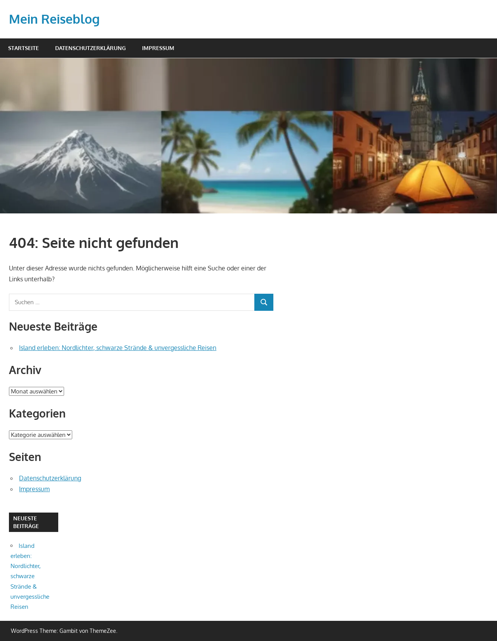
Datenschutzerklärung (90, 48)
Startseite (23, 48)
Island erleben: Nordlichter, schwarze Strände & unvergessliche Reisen (117, 348)
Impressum (158, 48)
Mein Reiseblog (54, 19)
